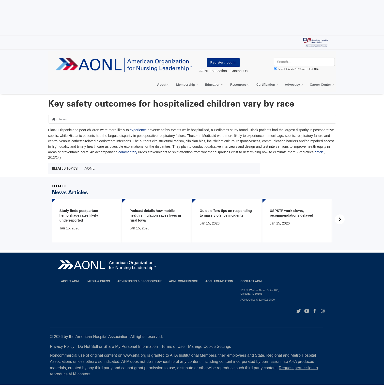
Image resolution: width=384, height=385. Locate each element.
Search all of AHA (309, 69)
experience (138, 130)
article (319, 152)
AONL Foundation (219, 281)
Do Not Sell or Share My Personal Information (118, 346)
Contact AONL (251, 281)
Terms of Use (172, 346)
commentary (127, 152)
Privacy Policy (62, 346)
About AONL (70, 281)
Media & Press (98, 281)
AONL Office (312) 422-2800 (257, 299)
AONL (89, 168)
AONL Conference (183, 281)
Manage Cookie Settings (209, 346)
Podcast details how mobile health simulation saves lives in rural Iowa (155, 215)
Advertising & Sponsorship (139, 281)
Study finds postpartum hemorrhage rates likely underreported (79, 215)
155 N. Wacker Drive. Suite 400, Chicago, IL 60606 (259, 292)
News (62, 119)
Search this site (286, 69)
